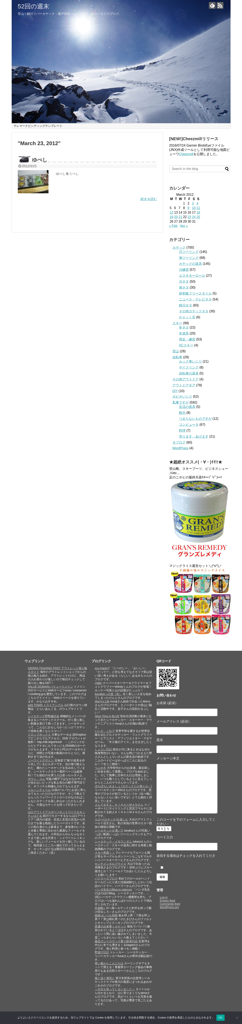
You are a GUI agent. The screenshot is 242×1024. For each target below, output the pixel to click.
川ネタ (184, 281)
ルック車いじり (190, 361)
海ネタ (184, 287)
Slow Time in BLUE (107, 716)
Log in (164, 897)
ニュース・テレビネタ (195, 299)
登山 (175, 351)
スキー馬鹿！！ (105, 852)
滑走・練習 (187, 339)
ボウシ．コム (36, 779)
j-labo (98, 683)
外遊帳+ (100, 908)
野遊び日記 (102, 952)
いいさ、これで (105, 731)
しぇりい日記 (103, 749)
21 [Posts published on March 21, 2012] (180, 217)
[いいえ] (237, 1018)
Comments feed (170, 904)
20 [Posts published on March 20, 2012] (176, 217)
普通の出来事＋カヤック (110, 926)
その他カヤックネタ (193, 311)
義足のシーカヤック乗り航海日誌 (116, 941)
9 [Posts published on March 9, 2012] (188, 208)
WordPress (180, 448)
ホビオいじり (182, 396)
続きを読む (149, 199)
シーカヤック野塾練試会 (43, 716)
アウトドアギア (183, 385)
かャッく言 (187, 317)
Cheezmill (186, 154)
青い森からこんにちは (109, 963)
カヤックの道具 (190, 263)
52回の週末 (33, 6)
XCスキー (186, 345)
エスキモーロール (192, 275)
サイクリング (189, 367)
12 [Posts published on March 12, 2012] (171, 212)
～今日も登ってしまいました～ (115, 989)
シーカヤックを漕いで (109, 830)
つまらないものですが (195, 418)
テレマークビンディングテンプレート (38, 125)
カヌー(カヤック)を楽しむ (111, 819)
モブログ (179, 442)
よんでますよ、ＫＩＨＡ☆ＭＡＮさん (119, 804)
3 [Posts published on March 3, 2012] (193, 203)
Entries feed (167, 900)
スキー (177, 323)
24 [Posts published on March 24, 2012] (194, 217)
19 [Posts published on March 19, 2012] (171, 217)
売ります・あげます (193, 436)
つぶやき (100, 767)
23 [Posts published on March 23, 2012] (189, 217)
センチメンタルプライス (110, 863)
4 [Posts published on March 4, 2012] (197, 203)
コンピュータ (189, 424)
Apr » (184, 226)
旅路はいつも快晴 (106, 915)
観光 (182, 412)
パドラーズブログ (106, 878)
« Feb (173, 226)
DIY (175, 391)
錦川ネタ (185, 305)
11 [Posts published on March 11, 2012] (198, 208)
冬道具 (184, 333)
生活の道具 (187, 406)
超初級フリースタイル (195, 293)
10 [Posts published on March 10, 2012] (194, 208)
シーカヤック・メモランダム (113, 841)
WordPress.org (169, 907)
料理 (182, 430)
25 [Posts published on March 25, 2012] (198, 217)
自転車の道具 (189, 373)
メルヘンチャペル (39, 790)
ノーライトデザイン (41, 760)
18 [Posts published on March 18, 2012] (198, 212)
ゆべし (39, 160)
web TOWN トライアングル (45, 705)
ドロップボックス (39, 734)
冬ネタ (184, 327)
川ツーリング (189, 252)
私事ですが (180, 402)
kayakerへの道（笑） (108, 694)
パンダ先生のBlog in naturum (113, 889)
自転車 (177, 357)
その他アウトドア (185, 379)
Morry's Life (102, 701)
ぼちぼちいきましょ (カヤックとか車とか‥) (123, 786)
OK (220, 1017)
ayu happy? (102, 668)
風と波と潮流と (105, 978)
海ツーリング (189, 257)
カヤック (179, 247)
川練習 (184, 269)
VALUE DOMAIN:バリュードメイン (50, 686)
